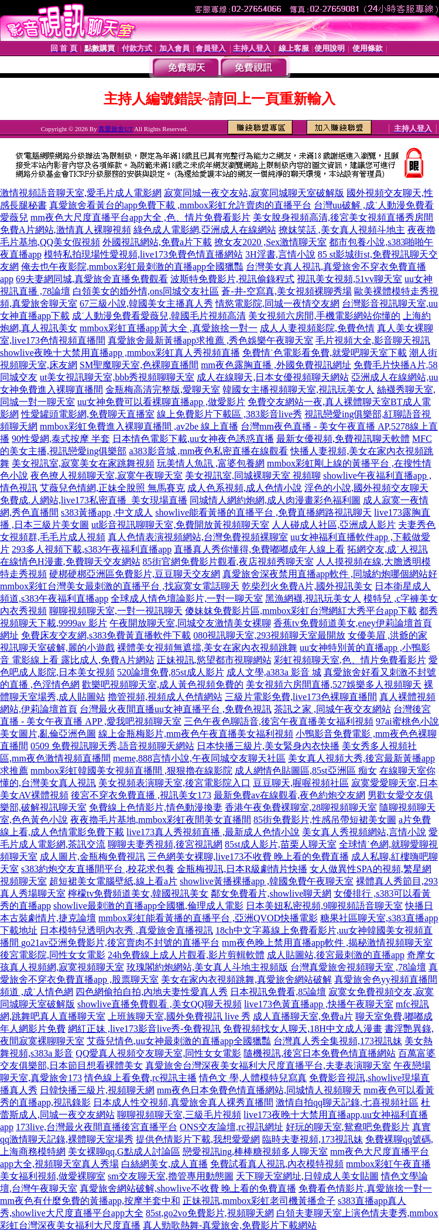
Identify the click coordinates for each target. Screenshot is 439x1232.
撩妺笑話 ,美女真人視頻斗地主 (342, 230)
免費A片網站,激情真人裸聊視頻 (65, 230)
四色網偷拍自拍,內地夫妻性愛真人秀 (152, 992)
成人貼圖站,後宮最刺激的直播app (335, 955)
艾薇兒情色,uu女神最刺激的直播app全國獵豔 (179, 1041)
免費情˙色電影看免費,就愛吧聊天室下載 (324, 353)
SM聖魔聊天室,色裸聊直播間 (139, 365)
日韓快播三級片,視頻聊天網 (97, 1090)
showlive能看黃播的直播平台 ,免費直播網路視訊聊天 (263, 512)
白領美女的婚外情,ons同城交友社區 (146, 291)
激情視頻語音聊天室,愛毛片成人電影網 (81, 193)
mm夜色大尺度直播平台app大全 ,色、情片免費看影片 (140, 217)
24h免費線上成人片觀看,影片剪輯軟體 (186, 955)
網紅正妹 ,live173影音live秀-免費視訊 (144, 1029)
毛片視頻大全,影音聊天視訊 (372, 340)
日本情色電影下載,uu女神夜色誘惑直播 (193, 439)
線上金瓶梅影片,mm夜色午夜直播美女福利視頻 (195, 734)
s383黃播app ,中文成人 (107, 512)
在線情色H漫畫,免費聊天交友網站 (70, 562)
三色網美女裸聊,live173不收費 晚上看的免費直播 (248, 857)
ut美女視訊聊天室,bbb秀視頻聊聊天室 (117, 377)
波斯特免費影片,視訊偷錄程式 (232, 279)
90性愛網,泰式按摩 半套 (61, 439)
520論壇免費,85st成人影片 (170, 672)
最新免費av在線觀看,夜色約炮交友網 (289, 795)
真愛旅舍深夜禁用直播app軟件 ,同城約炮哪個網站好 (329, 574)
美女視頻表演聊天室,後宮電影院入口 (174, 783)
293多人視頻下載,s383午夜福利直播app (92, 549)
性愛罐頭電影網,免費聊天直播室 (88, 414)
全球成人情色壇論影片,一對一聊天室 (187, 598)
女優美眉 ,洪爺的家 (387, 635)
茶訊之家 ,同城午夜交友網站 (332, 709)
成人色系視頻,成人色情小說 (244, 488)
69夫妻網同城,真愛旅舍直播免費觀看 (92, 279)
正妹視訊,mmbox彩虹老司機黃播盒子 (259, 1201)
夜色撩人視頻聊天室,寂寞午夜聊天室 (106, 476)
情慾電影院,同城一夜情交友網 (277, 303)
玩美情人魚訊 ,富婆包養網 (211, 463)
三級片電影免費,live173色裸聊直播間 (301, 697)
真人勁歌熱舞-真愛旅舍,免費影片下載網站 (230, 1225)
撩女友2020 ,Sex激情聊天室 (270, 242)
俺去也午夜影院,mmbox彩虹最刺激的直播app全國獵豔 (132, 267)
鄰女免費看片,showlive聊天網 (271, 893)
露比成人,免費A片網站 (108, 660)
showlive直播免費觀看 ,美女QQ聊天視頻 (159, 1004)
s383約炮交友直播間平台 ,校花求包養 (97, 869)
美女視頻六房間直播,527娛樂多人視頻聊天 (333, 684)
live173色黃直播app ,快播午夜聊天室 (318, 1004)
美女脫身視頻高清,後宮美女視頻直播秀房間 (343, 217)
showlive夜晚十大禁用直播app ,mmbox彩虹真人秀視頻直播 (120, 353)
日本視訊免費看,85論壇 (278, 992)
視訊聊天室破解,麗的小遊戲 (57, 648)
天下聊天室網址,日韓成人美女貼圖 (307, 1176)
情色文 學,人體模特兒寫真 (253, 1078)
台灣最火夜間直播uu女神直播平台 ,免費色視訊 (176, 709)
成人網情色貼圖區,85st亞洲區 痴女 (306, 770)
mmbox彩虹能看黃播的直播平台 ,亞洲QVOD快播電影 (208, 918)
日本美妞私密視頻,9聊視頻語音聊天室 (324, 906)
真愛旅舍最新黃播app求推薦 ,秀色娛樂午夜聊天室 (210, 340)
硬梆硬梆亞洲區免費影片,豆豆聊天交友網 (134, 574)
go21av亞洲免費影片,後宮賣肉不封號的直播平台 (120, 943)
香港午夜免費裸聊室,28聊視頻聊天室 (301, 807)
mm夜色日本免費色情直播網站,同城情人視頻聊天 (259, 1090)
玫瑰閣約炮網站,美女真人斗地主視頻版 (207, 967)
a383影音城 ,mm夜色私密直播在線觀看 (208, 451)
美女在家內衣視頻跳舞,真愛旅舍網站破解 (246, 979)
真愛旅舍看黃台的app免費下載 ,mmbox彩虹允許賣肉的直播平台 (180, 205)
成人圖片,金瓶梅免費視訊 (92, 857)
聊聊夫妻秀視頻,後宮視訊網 (165, 844)
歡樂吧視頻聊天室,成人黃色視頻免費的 (162, 684)
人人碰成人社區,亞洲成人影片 (334, 525)
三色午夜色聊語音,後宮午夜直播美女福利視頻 (278, 721)
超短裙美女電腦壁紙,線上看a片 (113, 881)
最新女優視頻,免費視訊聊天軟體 (343, 439)
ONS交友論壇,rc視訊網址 (231, 1127)
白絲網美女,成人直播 (164, 1164)
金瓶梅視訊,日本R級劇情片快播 (242, 869)
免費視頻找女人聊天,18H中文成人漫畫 (302, 1029)
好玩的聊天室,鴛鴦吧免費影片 (348, 1127)
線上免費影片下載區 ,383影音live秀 (229, 414)
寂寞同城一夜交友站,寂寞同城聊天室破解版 (254, 193)
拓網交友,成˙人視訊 (387, 549)
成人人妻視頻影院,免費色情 (317, 328)
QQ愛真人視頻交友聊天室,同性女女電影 (158, 1053)
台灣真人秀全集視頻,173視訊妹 (337, 1041)
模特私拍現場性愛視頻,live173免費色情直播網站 (143, 254)
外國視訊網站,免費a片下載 (157, 242)
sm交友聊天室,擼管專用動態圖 (171, 1176)
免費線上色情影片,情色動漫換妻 (155, 807)
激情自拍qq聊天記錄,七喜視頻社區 (347, 1102)
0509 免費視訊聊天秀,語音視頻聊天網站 (112, 746)
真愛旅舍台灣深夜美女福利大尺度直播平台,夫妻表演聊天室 (268, 1065)
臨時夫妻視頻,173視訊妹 (312, 1139)
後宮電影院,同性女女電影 (52, 955)
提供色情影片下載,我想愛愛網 (198, 1139)
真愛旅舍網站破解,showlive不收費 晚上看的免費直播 (188, 1188)
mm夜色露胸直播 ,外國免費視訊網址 (276, 365)
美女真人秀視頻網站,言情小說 (364, 832)
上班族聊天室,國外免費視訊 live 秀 (179, 1016)
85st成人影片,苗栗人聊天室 (281, 844)
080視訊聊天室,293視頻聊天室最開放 (269, 635)
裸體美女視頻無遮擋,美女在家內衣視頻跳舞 (207, 648)
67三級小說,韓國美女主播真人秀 (146, 303)
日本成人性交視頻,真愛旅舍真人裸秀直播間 (183, 1102)
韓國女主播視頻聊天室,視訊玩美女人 (298, 389)
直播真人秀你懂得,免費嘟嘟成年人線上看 (259, 549)
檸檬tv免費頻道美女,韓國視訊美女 (138, 893)
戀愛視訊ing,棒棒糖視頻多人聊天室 (255, 1151)
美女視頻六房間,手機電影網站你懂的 (324, 316)
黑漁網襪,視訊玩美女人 (313, 598)
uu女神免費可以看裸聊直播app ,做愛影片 (161, 402)
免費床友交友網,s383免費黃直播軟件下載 (106, 635)
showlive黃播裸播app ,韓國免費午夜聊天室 (267, 881)
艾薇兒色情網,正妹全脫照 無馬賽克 (112, 488)
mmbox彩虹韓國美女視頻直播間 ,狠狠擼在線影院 (131, 770)
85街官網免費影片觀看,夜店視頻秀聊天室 (228, 562)
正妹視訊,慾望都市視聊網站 (214, 660)
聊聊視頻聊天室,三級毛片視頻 (179, 1115)
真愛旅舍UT (115, 128)
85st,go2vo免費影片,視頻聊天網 (210, 1213)
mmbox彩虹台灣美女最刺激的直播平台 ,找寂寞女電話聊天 (119, 586)
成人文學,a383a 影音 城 (274, 672)
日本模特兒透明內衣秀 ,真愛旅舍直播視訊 (126, 930)
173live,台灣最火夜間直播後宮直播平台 (96, 1127)
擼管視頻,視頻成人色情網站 (165, 697)
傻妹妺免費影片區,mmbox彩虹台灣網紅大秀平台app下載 (301, 611)
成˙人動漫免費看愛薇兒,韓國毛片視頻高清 (159, 316)
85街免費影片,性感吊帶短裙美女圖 (324, 820)
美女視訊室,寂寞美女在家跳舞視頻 (83, 463)
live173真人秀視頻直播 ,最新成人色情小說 (213, 832)
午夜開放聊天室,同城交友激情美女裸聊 (190, 623)
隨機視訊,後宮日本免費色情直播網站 (319, 1053)
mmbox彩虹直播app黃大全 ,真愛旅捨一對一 (169, 328)
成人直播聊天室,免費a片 (303, 1016)
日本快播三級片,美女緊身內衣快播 (268, 746)
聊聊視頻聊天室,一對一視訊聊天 (116, 611)
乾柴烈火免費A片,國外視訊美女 (307, 586)
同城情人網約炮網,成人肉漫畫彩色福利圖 (275, 500)
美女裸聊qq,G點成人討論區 (124, 1151)
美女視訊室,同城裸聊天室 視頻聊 (253, 476)
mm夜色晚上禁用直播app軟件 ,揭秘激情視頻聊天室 (327, 943)
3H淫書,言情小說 (280, 254)
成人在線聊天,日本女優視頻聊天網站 (273, 377)
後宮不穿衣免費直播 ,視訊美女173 (141, 795)
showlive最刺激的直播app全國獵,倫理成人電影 (148, 906)
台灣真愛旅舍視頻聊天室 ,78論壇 (358, 967)
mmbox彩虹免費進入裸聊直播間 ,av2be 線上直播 (139, 426)
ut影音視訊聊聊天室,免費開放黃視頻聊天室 (180, 525)
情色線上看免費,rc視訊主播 (140, 1078)
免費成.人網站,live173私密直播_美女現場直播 (93, 500)
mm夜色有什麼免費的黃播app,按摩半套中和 (90, 1201)
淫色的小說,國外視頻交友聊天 (366, 488)
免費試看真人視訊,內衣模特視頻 (277, 1164)
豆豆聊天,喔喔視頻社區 (301, 783)
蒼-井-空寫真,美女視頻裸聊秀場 (286, 291)
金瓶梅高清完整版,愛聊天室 (162, 389)
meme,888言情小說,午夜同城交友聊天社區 (199, 758)
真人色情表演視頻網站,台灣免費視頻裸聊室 (198, 537)
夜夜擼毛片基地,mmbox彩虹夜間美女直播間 (160, 820)
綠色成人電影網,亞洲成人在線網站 (204, 230)
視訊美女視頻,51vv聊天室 (349, 279)
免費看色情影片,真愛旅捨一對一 (365, 1188)
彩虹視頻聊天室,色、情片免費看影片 (350, 660)
